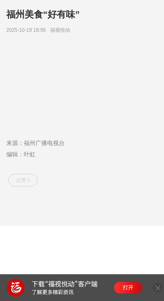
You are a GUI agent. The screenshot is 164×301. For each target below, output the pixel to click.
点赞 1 (23, 180)
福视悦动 (61, 30)
